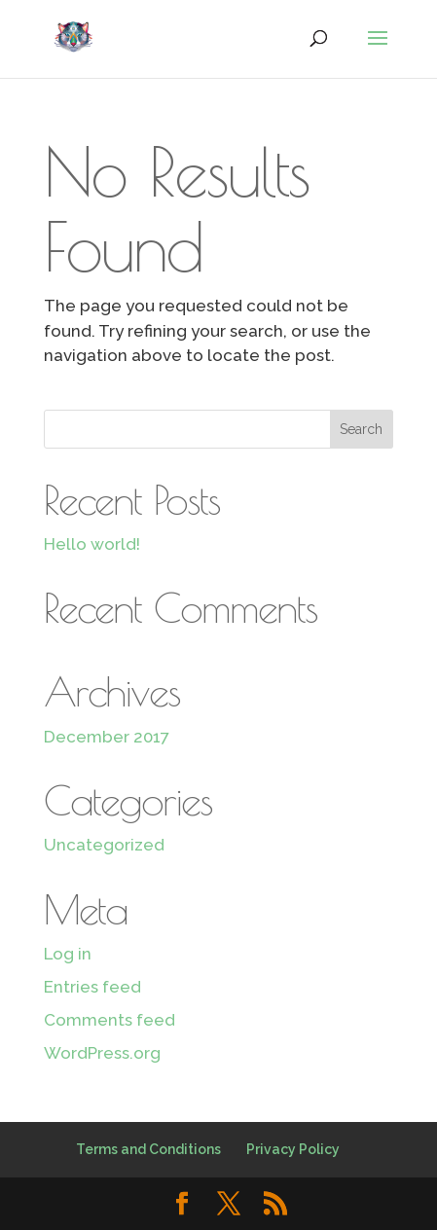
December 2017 (106, 736)
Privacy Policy (293, 1149)
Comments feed (109, 1020)
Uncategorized (104, 844)
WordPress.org (102, 1053)
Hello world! (92, 544)
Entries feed (92, 986)
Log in (67, 953)
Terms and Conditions (148, 1149)
